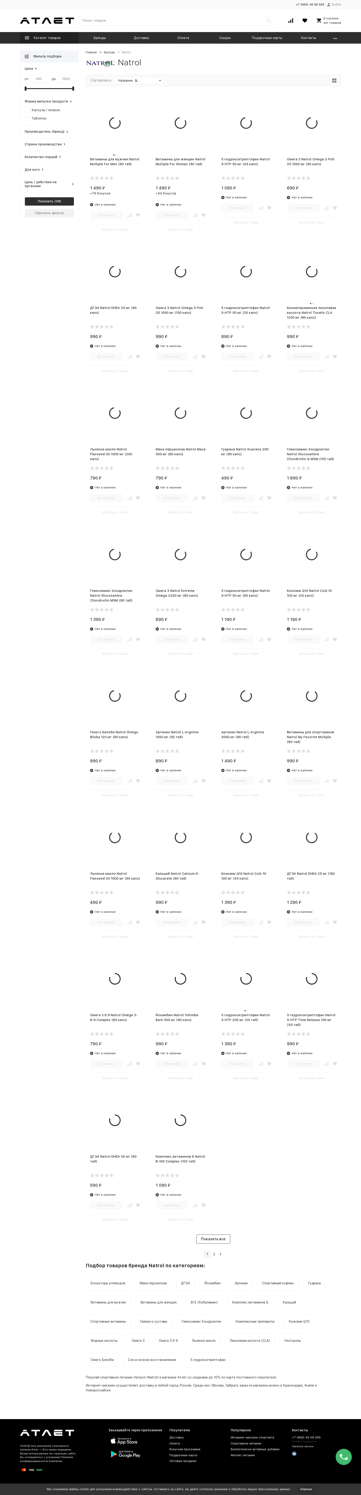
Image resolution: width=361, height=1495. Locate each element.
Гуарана (314, 1283)
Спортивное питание (246, 1443)
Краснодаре (293, 1385)
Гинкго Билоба (102, 1360)
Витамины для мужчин (108, 1302)
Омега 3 (138, 1340)
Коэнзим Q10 (299, 1321)
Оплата (183, 38)
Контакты (308, 38)
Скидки (225, 38)
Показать (45, 201)
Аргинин (241, 1283)
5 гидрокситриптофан (208, 1360)
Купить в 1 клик (115, 229)
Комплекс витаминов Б (250, 1302)
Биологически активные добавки (255, 1449)
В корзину (106, 215)
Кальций (289, 1302)
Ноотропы (292, 1340)
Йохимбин (212, 1283)
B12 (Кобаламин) (204, 1302)
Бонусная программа (184, 1449)
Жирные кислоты (103, 1340)
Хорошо (306, 1489)
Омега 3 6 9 (168, 1340)
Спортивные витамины (108, 1321)
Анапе (309, 1385)
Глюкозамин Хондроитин (201, 1321)
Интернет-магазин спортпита (252, 1437)
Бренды (99, 38)
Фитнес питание (243, 1455)
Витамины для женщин (158, 1302)
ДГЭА (185, 1283)
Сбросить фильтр (49, 213)
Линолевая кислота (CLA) (250, 1340)
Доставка (141, 38)
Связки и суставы (153, 1321)
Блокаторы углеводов (107, 1283)
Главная (91, 52)
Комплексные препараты (255, 1321)
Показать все (213, 1239)
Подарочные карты (267, 38)
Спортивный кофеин (278, 1283)
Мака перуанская (153, 1283)
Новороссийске (98, 1390)
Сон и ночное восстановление (152, 1360)
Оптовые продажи (182, 1461)
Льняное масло (204, 1340)
